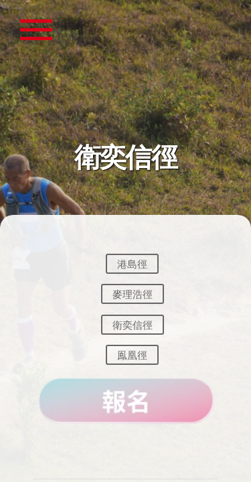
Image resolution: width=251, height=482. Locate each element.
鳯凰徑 (132, 355)
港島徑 (132, 263)
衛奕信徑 (132, 324)
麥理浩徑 (132, 294)
